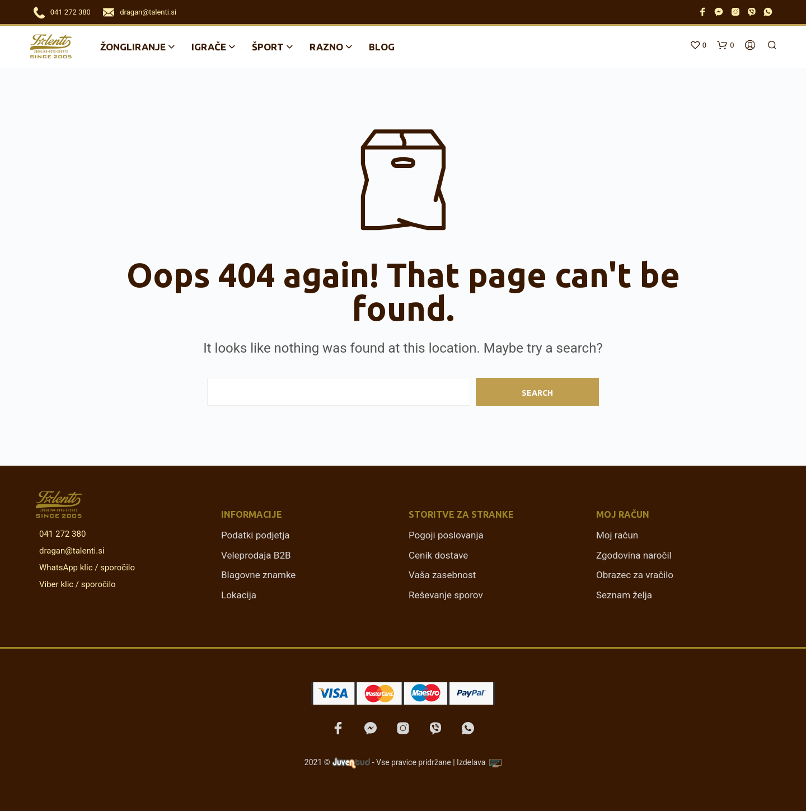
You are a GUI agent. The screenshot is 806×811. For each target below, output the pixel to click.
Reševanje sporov (446, 595)
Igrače (208, 46)
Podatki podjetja (255, 535)
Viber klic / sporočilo (75, 584)
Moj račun (617, 535)
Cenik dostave (438, 555)
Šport (268, 46)
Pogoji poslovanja (446, 535)
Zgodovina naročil (634, 555)
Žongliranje (133, 46)
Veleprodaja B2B (256, 555)
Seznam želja (624, 595)
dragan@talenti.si (148, 12)
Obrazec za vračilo (634, 574)
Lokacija (238, 595)
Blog (382, 46)
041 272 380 (70, 12)
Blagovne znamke (258, 574)
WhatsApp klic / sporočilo (85, 567)
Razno (326, 46)
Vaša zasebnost (442, 574)
